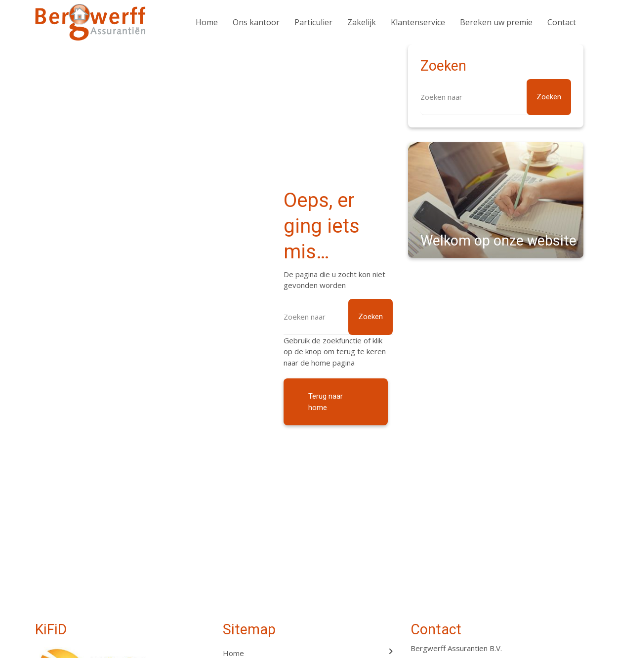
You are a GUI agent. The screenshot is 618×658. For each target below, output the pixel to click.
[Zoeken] (338, 317)
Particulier (313, 22)
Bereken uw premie (496, 22)
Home (207, 22)
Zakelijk (361, 22)
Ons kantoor (256, 22)
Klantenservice (418, 22)
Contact (561, 22)
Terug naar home (325, 402)
